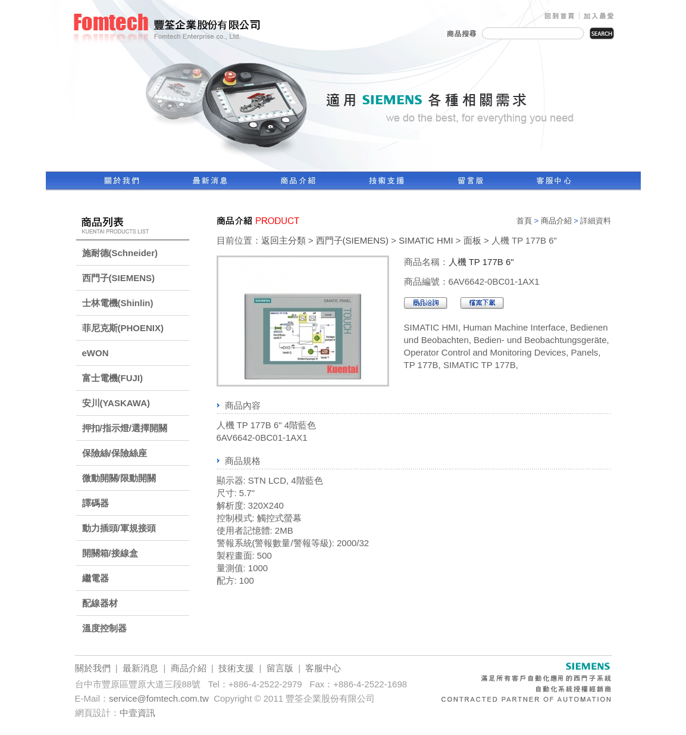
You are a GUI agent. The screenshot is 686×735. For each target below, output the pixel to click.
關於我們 (93, 668)
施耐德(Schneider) (120, 253)
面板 (472, 240)
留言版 (280, 668)
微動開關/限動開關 (119, 478)
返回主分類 (283, 240)
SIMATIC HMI (426, 240)
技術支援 (236, 668)
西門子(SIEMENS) (118, 278)
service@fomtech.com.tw (159, 698)
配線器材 (100, 603)
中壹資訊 (137, 713)
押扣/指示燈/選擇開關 (124, 428)
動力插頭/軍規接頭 (119, 528)
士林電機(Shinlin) (118, 303)
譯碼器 (95, 503)
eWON (95, 353)
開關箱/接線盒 (110, 553)
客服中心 (323, 668)
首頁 (524, 220)
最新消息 (140, 668)
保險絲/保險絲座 (114, 453)
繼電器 (95, 578)
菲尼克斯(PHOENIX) (123, 328)
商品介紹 (556, 220)
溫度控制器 (104, 628)
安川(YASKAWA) (116, 403)
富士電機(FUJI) (112, 378)
